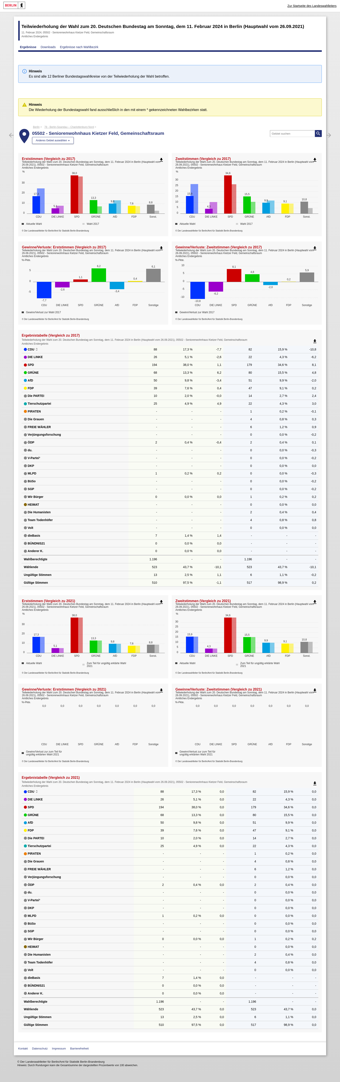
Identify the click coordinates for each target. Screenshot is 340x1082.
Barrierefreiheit (79, 1048)
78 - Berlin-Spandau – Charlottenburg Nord (69, 127)
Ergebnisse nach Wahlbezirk (79, 47)
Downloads (48, 47)
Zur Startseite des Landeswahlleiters (312, 6)
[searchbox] (296, 133)
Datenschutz (40, 1048)
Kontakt (23, 1048)
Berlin (36, 127)
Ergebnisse (28, 47)
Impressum (59, 1048)
